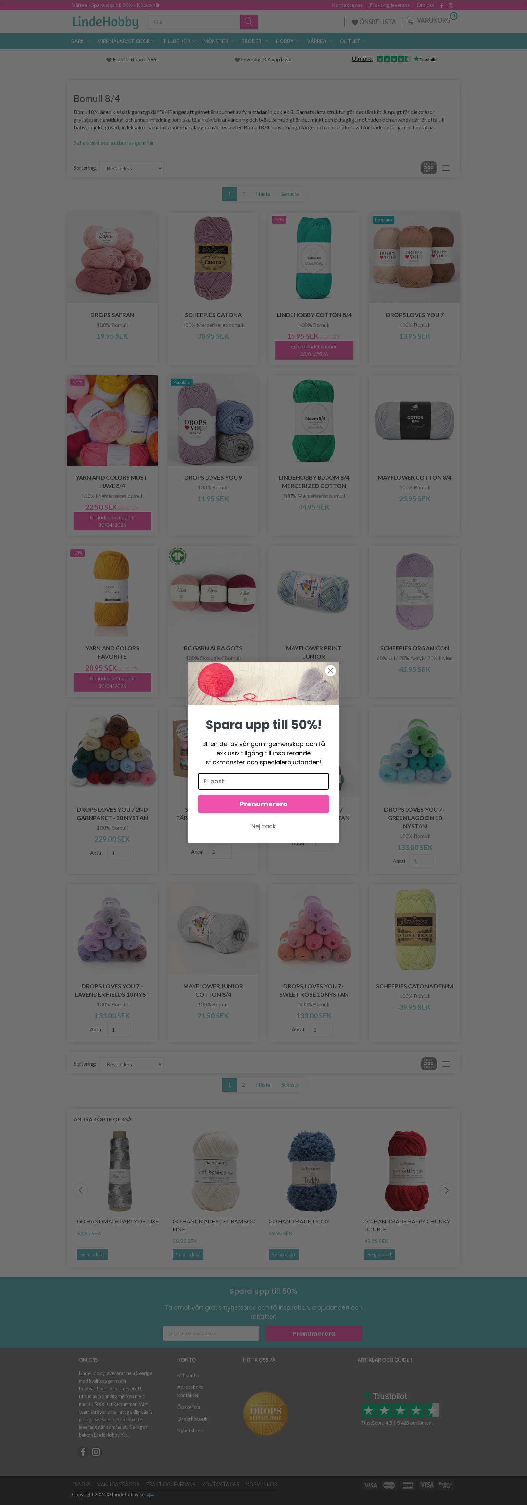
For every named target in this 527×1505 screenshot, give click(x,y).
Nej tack (263, 826)
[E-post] (263, 781)
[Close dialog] (330, 671)
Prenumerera (264, 804)
